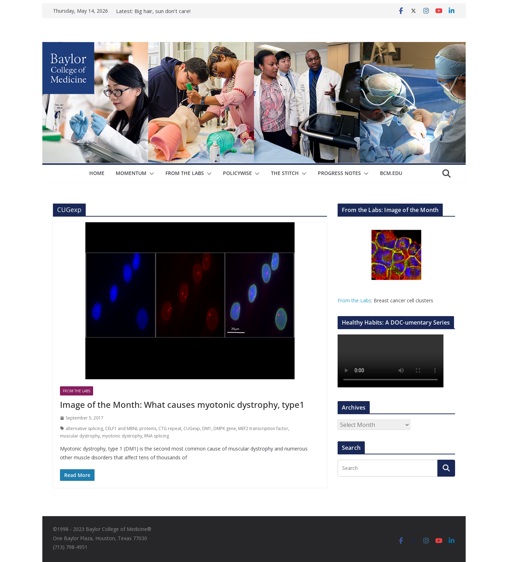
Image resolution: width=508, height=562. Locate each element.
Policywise (237, 173)
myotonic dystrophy (122, 436)
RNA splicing (156, 436)
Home (96, 173)
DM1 (206, 428)
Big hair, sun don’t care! (162, 10)
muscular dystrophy (80, 436)
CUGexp (191, 428)
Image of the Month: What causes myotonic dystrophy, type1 (182, 404)
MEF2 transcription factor (263, 428)
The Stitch (285, 173)
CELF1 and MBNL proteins (130, 428)
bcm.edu (391, 173)
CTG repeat (169, 428)
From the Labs (354, 300)
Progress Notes (339, 173)
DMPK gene (224, 428)
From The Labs (184, 173)
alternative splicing (84, 428)
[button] (150, 173)
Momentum (131, 173)
